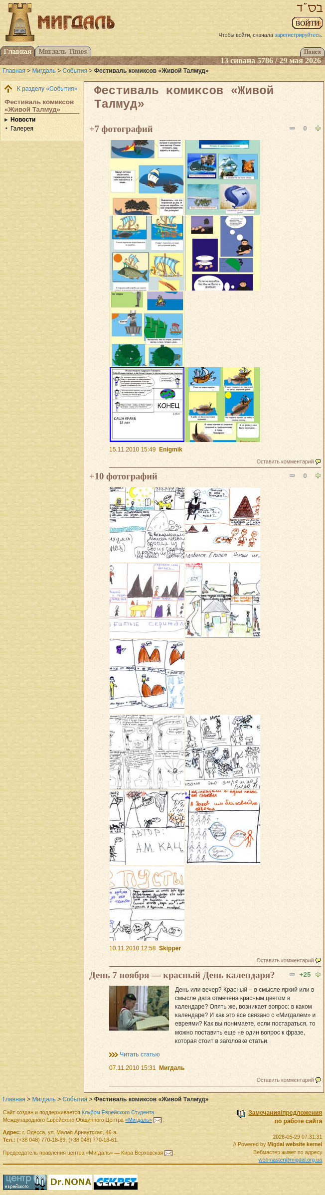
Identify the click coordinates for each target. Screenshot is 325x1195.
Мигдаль (43, 70)
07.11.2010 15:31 (132, 1067)
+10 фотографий (123, 476)
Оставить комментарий (285, 461)
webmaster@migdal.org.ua (291, 1160)
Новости (22, 119)
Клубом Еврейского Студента (118, 1112)
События (75, 70)
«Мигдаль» (138, 1120)
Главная (13, 70)
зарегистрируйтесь (298, 35)
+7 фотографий (121, 129)
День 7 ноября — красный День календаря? (182, 975)
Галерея (21, 128)
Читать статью (140, 1054)
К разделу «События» (47, 88)
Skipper (170, 948)
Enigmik (170, 449)
